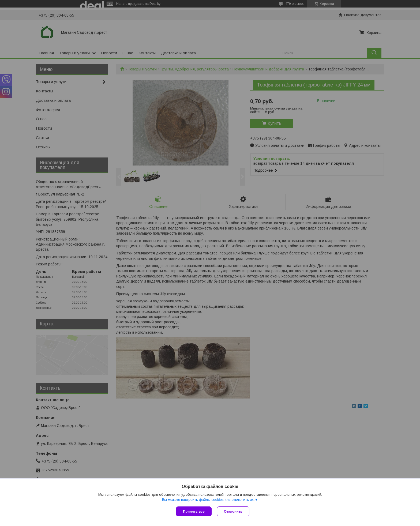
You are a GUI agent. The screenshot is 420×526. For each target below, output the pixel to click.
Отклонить (233, 511)
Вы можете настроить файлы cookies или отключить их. (208, 500)
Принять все (194, 511)
